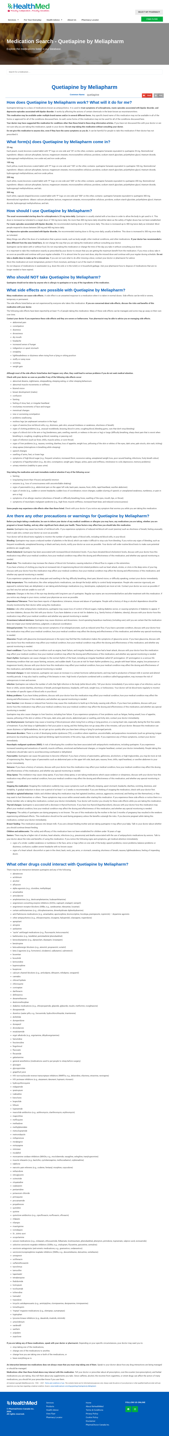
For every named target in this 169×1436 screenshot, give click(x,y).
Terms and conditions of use (54, 1383)
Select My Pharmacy (149, 12)
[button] (147, 95)
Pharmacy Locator (90, 20)
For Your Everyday (32, 20)
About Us (71, 20)
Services (13, 20)
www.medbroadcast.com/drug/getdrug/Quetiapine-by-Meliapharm (73, 1386)
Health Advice (54, 20)
